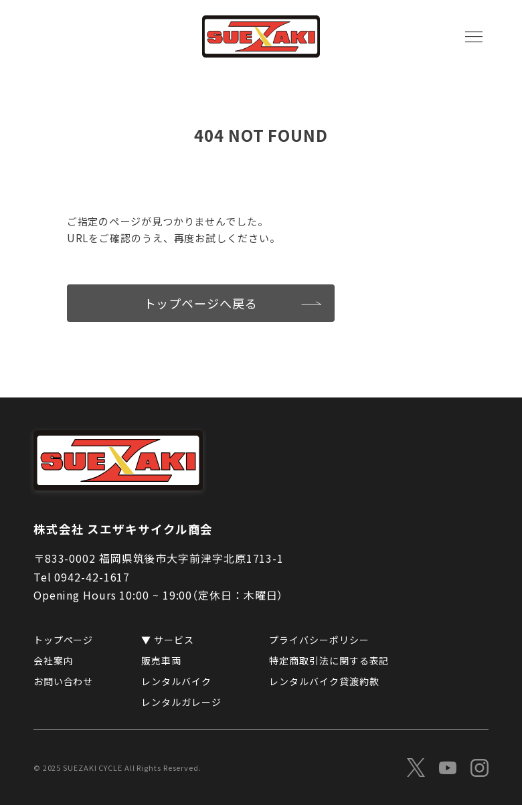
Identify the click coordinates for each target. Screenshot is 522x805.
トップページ (63, 639)
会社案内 (53, 660)
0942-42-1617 (92, 577)
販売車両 (161, 660)
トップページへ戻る (201, 303)
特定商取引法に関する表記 (329, 660)
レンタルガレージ (181, 702)
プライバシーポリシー (319, 639)
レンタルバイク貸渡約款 (324, 681)
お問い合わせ (63, 681)
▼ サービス (167, 639)
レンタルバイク (176, 681)
